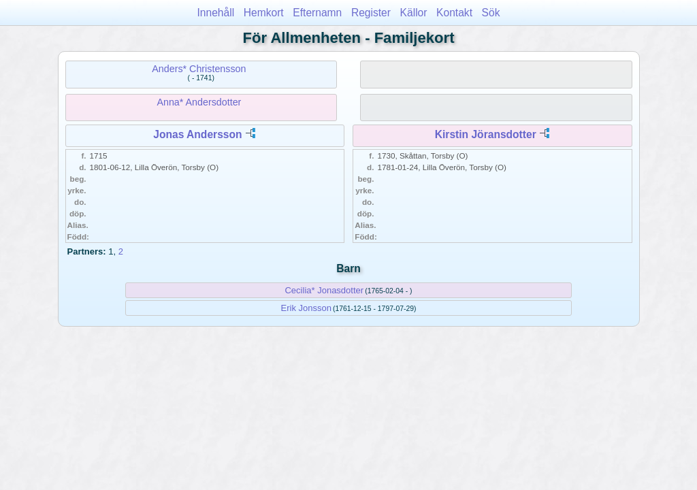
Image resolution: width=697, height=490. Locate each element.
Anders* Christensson (199, 68)
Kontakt (454, 12)
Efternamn (317, 12)
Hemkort (264, 12)
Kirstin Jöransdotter (485, 134)
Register (371, 12)
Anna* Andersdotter (199, 102)
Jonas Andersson (197, 134)
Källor (413, 12)
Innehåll (216, 12)
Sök (491, 12)
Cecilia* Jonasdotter (324, 290)
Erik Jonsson (306, 308)
